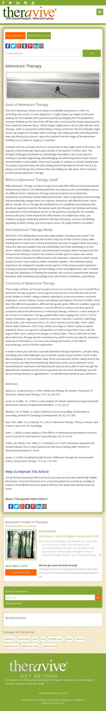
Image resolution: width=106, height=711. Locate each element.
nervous (80, 638)
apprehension (11, 646)
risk (43, 638)
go (91, 53)
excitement (23, 638)
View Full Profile (21, 572)
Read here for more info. (53, 703)
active (69, 638)
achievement (48, 646)
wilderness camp (30, 646)
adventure (9, 638)
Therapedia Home (15, 35)
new (35, 638)
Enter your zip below (27, 526)
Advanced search (13, 603)
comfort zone (55, 638)
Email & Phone (47, 531)
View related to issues (39, 35)
